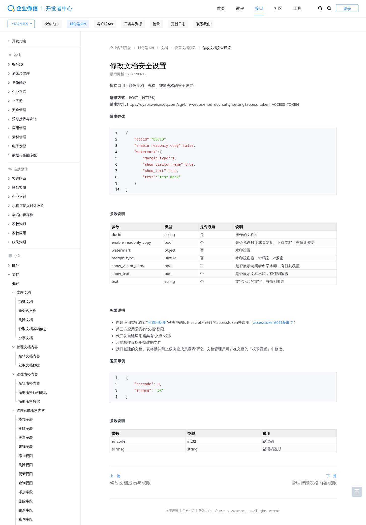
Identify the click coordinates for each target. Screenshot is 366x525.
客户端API (105, 23)
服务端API (78, 23)
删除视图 (26, 464)
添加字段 (26, 491)
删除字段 (26, 501)
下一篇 (331, 472)
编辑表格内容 (29, 383)
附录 (156, 23)
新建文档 (26, 301)
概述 (15, 283)
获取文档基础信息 (33, 328)
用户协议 (188, 507)
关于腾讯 (172, 507)
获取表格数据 (29, 401)
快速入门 (52, 23)
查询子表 (26, 446)
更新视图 (26, 473)
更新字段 (26, 510)
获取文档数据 (29, 365)
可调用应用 (156, 319)
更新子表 (26, 437)
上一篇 (115, 472)
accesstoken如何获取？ (273, 319)
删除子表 (26, 428)
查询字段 (26, 519)
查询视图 (26, 482)
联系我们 (203, 23)
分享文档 (26, 337)
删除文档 (26, 319)
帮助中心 (205, 507)
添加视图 (26, 455)
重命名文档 (27, 310)
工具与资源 (133, 23)
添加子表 (26, 419)
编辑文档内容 (29, 356)
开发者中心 (59, 8)
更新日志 (178, 23)
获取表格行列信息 (33, 392)
